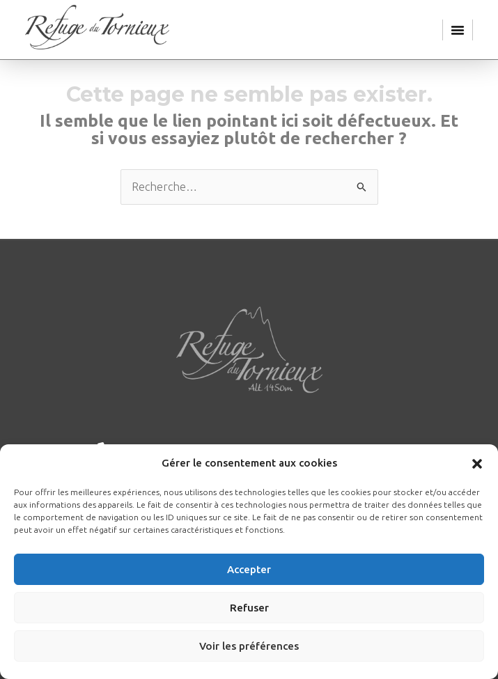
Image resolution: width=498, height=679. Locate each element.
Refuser (249, 608)
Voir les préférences (249, 646)
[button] (477, 464)
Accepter (249, 569)
